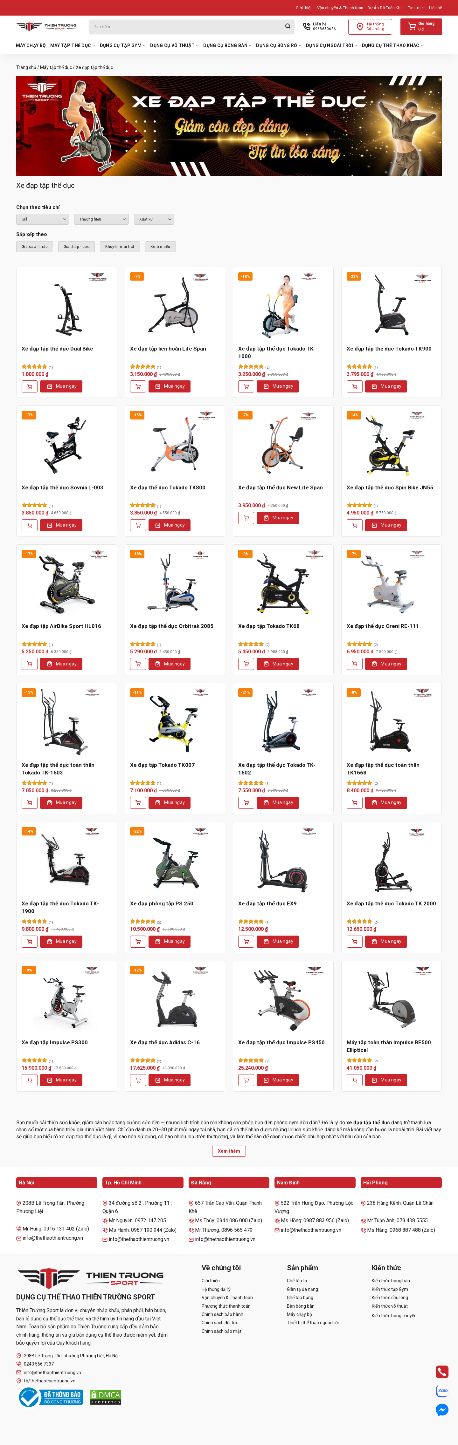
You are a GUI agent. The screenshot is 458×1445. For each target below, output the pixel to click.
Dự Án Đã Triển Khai (386, 7)
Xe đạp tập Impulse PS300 (55, 1042)
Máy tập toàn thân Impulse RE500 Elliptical (389, 1046)
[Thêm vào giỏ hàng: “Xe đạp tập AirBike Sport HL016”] (30, 664)
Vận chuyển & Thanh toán (340, 7)
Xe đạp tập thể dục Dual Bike (57, 348)
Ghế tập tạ (297, 1280)
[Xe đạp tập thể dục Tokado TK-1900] (67, 861)
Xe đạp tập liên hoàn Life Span (168, 348)
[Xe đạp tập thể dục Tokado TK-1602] (283, 722)
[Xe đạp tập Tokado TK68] (283, 583)
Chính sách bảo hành (222, 1314)
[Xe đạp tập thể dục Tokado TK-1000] (283, 306)
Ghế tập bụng (300, 1297)
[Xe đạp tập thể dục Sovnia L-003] (67, 444)
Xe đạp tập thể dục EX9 (267, 903)
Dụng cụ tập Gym (123, 46)
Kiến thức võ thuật (390, 1306)
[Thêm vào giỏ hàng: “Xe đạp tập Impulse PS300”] (30, 1080)
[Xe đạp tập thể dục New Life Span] (283, 444)
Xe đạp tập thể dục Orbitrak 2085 (171, 626)
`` (154, 219)
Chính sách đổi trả (219, 1322)
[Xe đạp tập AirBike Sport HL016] (67, 583)
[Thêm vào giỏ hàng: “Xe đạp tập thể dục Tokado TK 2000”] (355, 942)
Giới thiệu (304, 7)
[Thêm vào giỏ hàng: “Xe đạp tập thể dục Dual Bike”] (30, 386)
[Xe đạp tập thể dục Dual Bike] (67, 306)
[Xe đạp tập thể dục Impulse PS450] (283, 999)
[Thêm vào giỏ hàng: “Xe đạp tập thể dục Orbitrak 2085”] (138, 664)
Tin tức (416, 8)
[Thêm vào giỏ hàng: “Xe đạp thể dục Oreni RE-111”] (355, 664)
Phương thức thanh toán (226, 1306)
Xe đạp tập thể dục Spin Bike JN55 (390, 487)
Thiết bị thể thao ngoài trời (313, 1322)
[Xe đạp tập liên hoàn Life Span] (175, 306)
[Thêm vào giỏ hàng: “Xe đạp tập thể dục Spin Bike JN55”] (355, 525)
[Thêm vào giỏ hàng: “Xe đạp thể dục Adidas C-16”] (138, 1080)
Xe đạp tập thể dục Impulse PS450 (281, 1042)
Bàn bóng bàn (301, 1306)
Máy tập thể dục (72, 46)
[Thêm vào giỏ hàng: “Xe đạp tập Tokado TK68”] (246, 664)
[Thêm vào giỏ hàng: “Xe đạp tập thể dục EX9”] (246, 942)
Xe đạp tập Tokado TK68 (269, 626)
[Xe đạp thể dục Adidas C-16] (175, 999)
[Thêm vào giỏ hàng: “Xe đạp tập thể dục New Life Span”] (246, 518)
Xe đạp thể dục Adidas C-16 (165, 1042)
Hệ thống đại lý (216, 1289)
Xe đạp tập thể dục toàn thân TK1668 (383, 769)
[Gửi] (287, 27)
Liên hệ (435, 7)
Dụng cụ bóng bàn (227, 46)
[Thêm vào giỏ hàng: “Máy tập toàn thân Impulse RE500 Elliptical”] (355, 1080)
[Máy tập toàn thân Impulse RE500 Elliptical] (392, 999)
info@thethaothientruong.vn (48, 1372)
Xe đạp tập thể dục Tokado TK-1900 (60, 907)
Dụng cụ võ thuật (174, 46)
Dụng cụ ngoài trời (331, 46)
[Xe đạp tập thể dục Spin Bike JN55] (392, 444)
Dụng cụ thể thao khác (393, 46)
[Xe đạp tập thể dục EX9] (283, 861)
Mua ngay (66, 386)
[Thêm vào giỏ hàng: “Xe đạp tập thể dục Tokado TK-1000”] (246, 386)
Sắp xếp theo (31, 234)
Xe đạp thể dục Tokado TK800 (167, 487)
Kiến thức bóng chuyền (394, 1315)
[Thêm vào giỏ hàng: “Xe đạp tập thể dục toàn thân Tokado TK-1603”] (30, 803)
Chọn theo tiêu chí (37, 207)
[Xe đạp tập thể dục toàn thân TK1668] (392, 722)
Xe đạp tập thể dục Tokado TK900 (389, 348)
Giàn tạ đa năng (302, 1289)
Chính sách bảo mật (221, 1331)
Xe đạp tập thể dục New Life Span (280, 487)
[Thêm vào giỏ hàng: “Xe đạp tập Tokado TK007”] (138, 803)
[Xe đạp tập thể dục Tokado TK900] (392, 306)
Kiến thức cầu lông (390, 1297)
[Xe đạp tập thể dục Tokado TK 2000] (392, 861)
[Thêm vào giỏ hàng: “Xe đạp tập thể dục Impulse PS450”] (246, 1080)
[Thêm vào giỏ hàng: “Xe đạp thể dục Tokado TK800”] (138, 525)
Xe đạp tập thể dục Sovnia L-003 (62, 487)
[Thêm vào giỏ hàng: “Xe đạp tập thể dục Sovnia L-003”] (30, 525)
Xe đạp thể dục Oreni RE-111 (383, 626)
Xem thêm (229, 1151)
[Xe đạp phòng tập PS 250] (175, 861)
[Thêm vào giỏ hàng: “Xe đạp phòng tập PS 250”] (138, 942)
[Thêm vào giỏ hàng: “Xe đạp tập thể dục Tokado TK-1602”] (246, 803)
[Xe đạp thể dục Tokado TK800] (175, 444)
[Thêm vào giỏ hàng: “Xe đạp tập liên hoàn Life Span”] (138, 386)
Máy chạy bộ (31, 45)
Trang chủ (26, 67)
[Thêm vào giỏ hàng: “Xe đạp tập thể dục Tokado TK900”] (355, 386)
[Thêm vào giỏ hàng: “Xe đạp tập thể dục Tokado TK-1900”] (30, 942)
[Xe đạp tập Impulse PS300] (67, 999)
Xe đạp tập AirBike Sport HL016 (61, 626)
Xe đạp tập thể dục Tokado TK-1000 (277, 352)
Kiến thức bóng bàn (391, 1280)
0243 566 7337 (35, 1364)
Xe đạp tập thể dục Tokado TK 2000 (391, 903)
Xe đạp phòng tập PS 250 (161, 903)
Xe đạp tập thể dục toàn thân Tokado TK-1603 (58, 769)
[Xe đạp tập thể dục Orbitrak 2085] (175, 583)
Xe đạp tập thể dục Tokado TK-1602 (277, 769)
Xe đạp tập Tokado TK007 (162, 765)
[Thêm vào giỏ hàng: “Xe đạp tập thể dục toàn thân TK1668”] (355, 803)
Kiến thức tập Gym (390, 1289)
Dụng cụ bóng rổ (279, 46)
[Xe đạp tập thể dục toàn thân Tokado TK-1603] (67, 722)
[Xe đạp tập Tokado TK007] (175, 722)
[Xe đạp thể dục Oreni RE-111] (392, 583)
